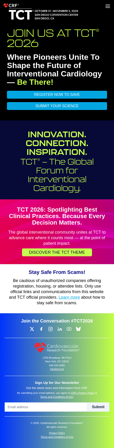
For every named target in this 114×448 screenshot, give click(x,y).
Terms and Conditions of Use (56, 396)
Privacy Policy (57, 433)
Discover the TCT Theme (57, 252)
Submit (98, 407)
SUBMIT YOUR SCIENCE (57, 106)
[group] (32, 329)
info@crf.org (57, 369)
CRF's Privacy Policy (83, 393)
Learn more (69, 297)
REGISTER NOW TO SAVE (57, 95)
